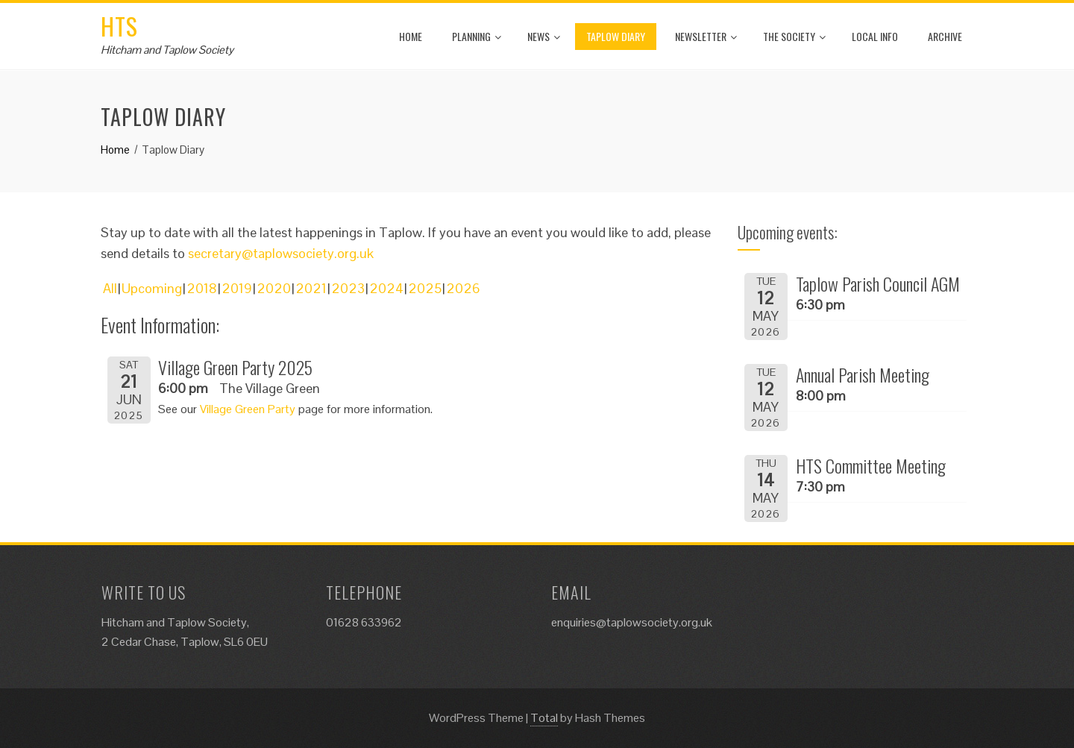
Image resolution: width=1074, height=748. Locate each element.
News (543, 36)
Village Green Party (247, 409)
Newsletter (706, 36)
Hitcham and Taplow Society (167, 50)
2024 (386, 288)
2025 (425, 288)
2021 (311, 288)
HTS (119, 25)
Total (544, 718)
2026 (463, 288)
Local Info (875, 36)
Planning (476, 36)
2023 (348, 288)
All (110, 288)
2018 (201, 288)
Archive (945, 36)
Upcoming (152, 288)
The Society (794, 36)
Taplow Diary (615, 36)
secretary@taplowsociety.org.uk (281, 253)
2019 (237, 288)
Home (410, 36)
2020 (274, 288)
